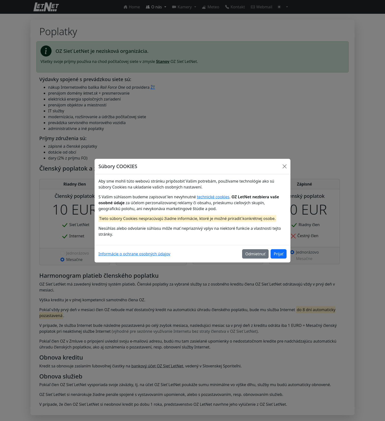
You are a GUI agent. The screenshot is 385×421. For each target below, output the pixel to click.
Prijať (278, 254)
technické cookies (213, 197)
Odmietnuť (255, 254)
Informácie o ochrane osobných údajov (134, 254)
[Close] (285, 166)
